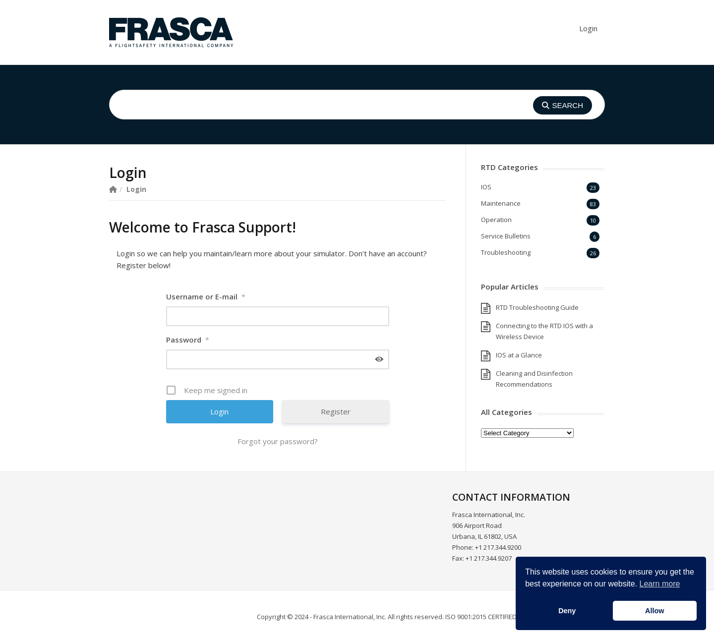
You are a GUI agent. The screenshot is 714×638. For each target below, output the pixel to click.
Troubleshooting (506, 252)
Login (588, 28)
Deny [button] (567, 611)
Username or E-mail (205, 296)
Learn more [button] (660, 584)
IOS (486, 186)
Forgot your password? (278, 441)
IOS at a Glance (519, 354)
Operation (496, 219)
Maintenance (501, 203)
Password (187, 340)
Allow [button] (654, 611)
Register (336, 411)
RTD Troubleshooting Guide (537, 307)
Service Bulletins (506, 236)
